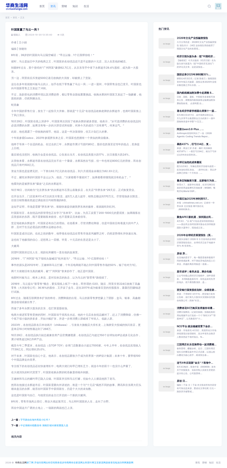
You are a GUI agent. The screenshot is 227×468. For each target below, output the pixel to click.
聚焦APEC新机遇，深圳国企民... (195, 216)
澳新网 (129, 462)
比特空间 (50, 462)
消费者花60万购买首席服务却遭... (196, 307)
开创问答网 (40, 462)
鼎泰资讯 (110, 462)
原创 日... (182, 380)
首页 (7, 17)
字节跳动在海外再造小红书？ (35, 419)
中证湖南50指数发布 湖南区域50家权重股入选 (44, 425)
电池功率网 (120, 462)
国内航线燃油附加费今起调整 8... (195, 92)
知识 (211, 462)
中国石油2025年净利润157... (193, 198)
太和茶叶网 (88, 462)
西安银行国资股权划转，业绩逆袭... (196, 289)
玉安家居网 (100, 462)
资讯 (15, 17)
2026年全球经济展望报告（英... (195, 235)
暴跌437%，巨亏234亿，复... (194, 144)
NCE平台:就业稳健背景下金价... (194, 326)
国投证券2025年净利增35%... (194, 74)
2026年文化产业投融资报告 (192, 37)
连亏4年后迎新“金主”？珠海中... (195, 362)
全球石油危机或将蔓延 (189, 162)
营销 (204, 462)
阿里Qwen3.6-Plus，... (190, 129)
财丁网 (30, 462)
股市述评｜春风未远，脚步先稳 (194, 271)
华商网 (67, 462)
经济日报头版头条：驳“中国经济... (196, 56)
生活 (218, 462)
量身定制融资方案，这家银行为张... (196, 180)
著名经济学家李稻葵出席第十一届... (196, 110)
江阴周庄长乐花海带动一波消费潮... (196, 344)
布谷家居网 (77, 462)
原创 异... (182, 253)
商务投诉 (59, 462)
